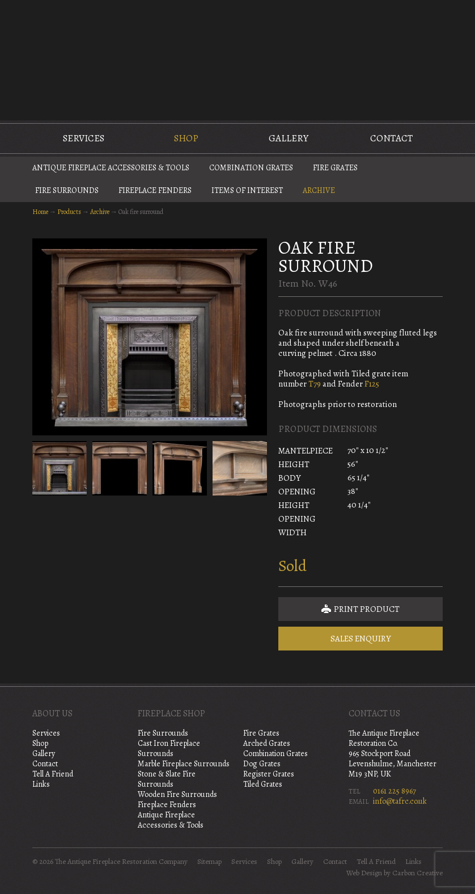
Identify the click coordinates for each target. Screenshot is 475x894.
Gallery (288, 138)
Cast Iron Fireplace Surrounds (169, 748)
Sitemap (209, 862)
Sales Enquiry (360, 638)
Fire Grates (335, 167)
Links (41, 784)
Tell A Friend (52, 774)
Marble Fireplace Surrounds (184, 763)
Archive (319, 190)
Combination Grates (251, 167)
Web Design (364, 873)
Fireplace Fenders (155, 190)
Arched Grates (266, 743)
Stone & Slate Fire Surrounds (167, 779)
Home (40, 211)
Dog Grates (262, 763)
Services (83, 138)
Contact (391, 138)
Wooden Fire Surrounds (177, 794)
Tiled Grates (262, 784)
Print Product (360, 609)
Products (69, 211)
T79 (314, 383)
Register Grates (268, 774)
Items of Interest (247, 190)
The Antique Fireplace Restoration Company (237, 59)
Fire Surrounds (67, 190)
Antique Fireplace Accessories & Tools (110, 167)
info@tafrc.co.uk (400, 801)
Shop (186, 138)
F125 (371, 383)
